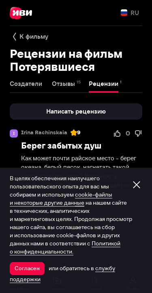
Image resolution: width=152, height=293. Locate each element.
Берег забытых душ (61, 145)
